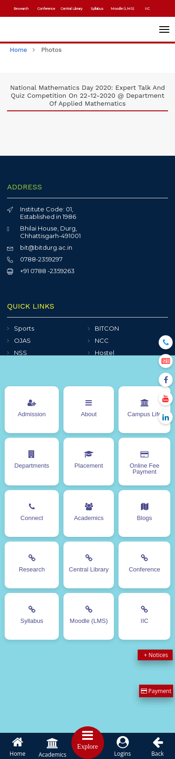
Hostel (104, 352)
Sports (24, 328)
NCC (102, 340)
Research (21, 9)
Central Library (72, 9)
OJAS (22, 340)
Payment (156, 691)
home (18, 49)
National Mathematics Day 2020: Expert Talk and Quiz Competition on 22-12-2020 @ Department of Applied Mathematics (87, 95)
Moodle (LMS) (122, 9)
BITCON (107, 328)
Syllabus (97, 9)
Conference (46, 9)
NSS (20, 352)
